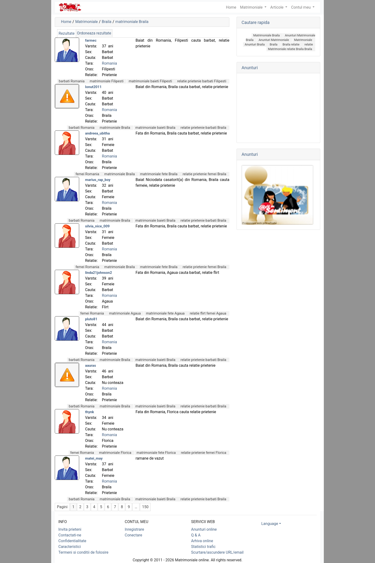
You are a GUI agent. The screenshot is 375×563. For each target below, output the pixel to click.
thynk (89, 412)
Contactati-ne (69, 535)
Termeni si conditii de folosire (83, 552)
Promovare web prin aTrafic (259, 223)
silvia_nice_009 (97, 226)
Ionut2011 (93, 87)
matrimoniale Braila (131, 21)
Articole (277, 7)
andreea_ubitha (97, 133)
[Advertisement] (278, 108)
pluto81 (91, 319)
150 (145, 507)
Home (66, 21)
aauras (90, 365)
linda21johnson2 (98, 272)
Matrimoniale (252, 7)
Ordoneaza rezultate (94, 33)
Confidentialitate (72, 541)
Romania (109, 63)
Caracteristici (69, 546)
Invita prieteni (69, 529)
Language (269, 523)
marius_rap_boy (97, 180)
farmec (91, 40)
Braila (106, 21)
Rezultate (67, 33)
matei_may (94, 458)
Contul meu (301, 7)
